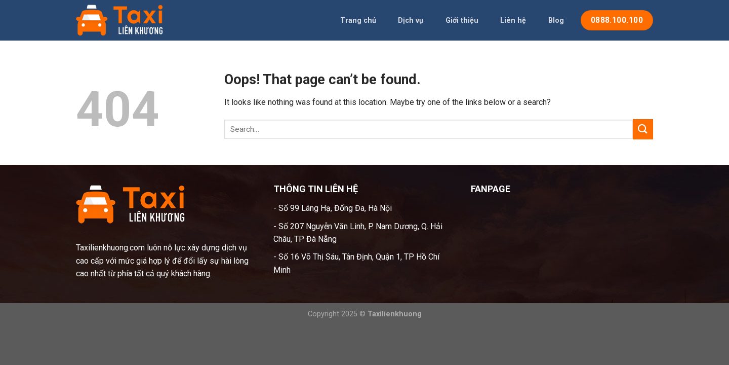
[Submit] (643, 129)
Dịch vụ (410, 20)
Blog (556, 20)
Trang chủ (358, 20)
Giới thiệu (462, 20)
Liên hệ (513, 20)
